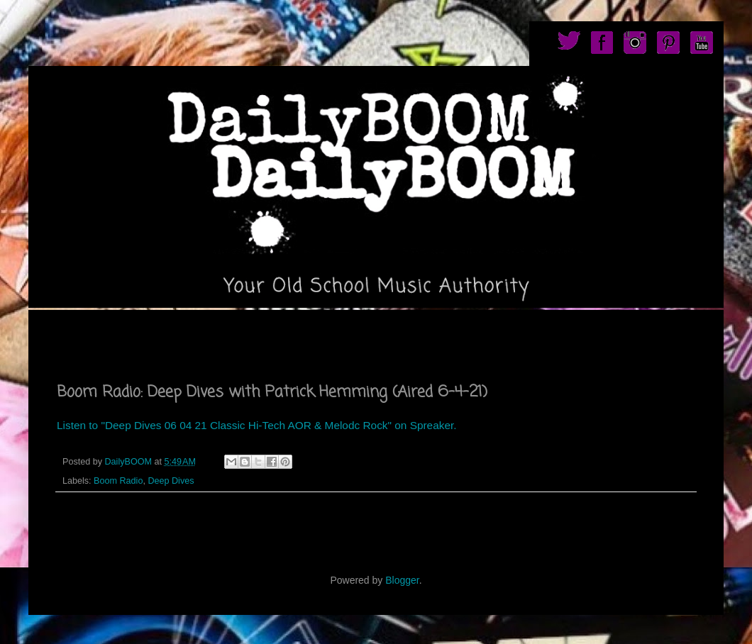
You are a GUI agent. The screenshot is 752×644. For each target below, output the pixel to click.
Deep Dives (171, 481)
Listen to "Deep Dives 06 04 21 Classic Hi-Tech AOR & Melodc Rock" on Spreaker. (257, 425)
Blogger (402, 580)
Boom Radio (118, 481)
